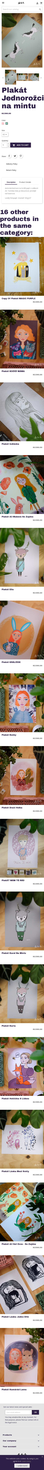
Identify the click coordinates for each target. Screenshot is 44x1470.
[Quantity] (4, 145)
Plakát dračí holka (12, 808)
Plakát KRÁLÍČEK (11, 662)
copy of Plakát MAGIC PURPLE (18, 299)
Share (9, 156)
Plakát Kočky (9, 735)
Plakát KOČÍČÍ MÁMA (13, 371)
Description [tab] (11, 182)
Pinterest (20, 156)
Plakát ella (8, 589)
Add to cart (21, 145)
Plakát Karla (9, 1026)
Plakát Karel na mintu (14, 953)
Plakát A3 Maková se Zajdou (17, 517)
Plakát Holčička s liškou (15, 1099)
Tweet (15, 156)
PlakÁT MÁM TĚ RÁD (13, 880)
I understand (22, 1465)
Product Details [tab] (25, 182)
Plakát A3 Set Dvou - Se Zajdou (19, 1244)
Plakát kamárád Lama (14, 1390)
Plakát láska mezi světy (15, 1171)
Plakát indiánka (10, 444)
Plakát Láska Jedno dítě (15, 1317)
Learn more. (26, 1461)
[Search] (22, 9)
